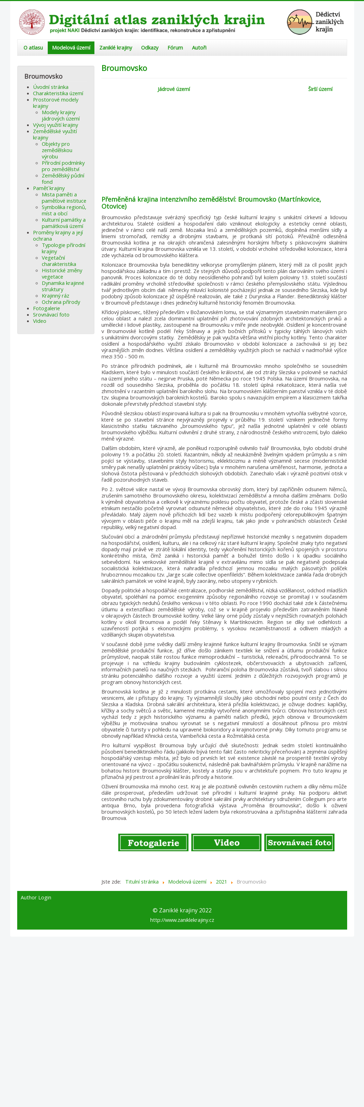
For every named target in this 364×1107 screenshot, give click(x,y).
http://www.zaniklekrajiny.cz (182, 919)
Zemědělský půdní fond (63, 178)
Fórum (175, 47)
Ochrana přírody (61, 301)
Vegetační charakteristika (59, 260)
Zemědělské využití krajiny (55, 134)
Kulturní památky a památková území (64, 222)
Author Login (36, 897)
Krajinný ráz (55, 295)
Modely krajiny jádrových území (61, 115)
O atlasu (33, 47)
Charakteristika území (58, 93)
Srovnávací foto (51, 314)
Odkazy (149, 47)
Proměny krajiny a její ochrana (58, 235)
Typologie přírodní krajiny (63, 248)
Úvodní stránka (50, 86)
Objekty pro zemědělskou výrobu (57, 150)
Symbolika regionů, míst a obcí (64, 210)
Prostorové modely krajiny (55, 102)
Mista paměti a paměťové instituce (64, 197)
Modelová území (71, 47)
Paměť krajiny (49, 187)
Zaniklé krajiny (115, 47)
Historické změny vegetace (62, 273)
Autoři (199, 47)
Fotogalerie (46, 308)
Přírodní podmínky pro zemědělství (63, 165)
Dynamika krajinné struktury (63, 286)
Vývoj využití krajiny (55, 124)
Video (39, 320)
